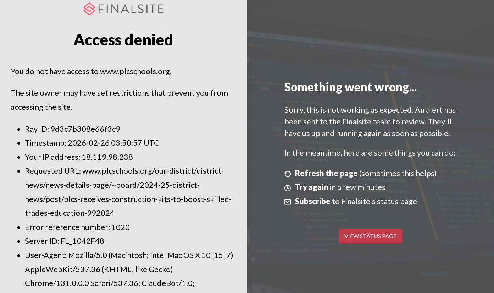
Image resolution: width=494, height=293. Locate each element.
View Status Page (370, 235)
